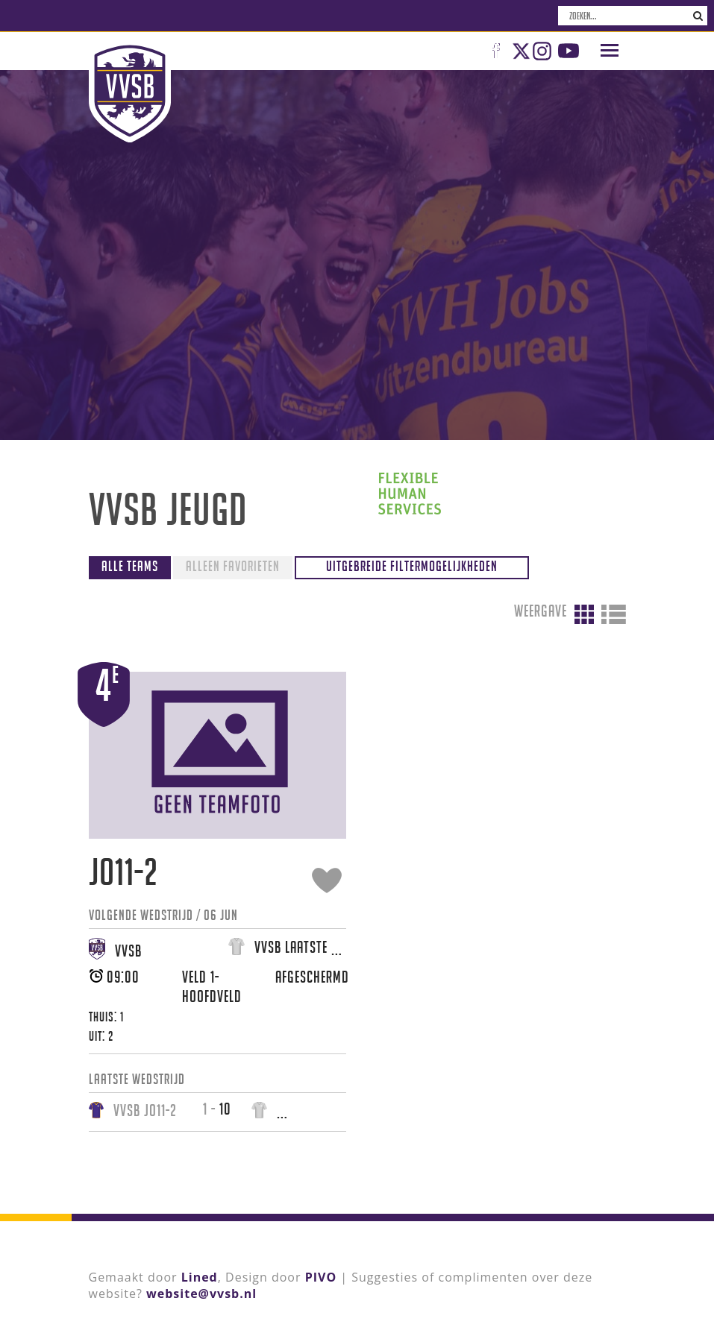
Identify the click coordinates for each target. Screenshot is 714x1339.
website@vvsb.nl (201, 1293)
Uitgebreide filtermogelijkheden (412, 566)
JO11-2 (123, 871)
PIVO (320, 1277)
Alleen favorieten (233, 566)
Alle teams (129, 566)
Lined (199, 1277)
